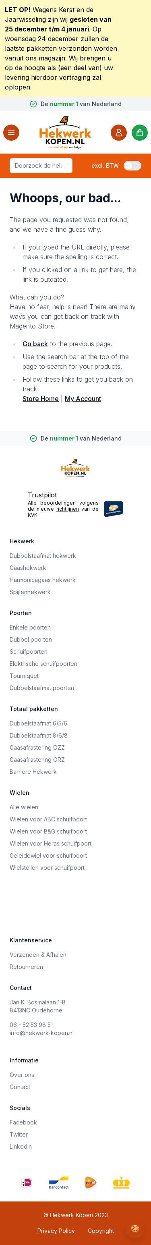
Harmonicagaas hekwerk (43, 579)
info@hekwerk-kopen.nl (42, 1032)
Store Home (41, 399)
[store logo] (65, 132)
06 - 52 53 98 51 (31, 1024)
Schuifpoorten (29, 651)
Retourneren (26, 966)
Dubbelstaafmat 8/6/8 (39, 735)
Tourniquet (24, 675)
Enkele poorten (30, 627)
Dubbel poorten (31, 639)
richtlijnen (67, 509)
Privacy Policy (56, 1230)
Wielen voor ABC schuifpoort (48, 819)
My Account (83, 399)
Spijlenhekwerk (30, 591)
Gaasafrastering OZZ (37, 747)
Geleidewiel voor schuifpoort (48, 855)
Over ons (22, 1074)
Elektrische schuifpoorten (43, 663)
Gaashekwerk (28, 567)
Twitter (19, 1134)
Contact (20, 1086)
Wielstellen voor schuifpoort (47, 867)
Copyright (101, 1230)
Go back (35, 344)
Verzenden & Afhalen (38, 954)
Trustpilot (42, 495)
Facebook (23, 1122)
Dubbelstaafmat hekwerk (43, 555)
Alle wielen (24, 807)
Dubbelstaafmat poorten (42, 687)
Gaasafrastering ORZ (37, 759)
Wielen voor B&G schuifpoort (48, 831)
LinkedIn (21, 1146)
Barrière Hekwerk (33, 771)
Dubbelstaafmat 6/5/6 (38, 723)
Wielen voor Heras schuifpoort (50, 843)
